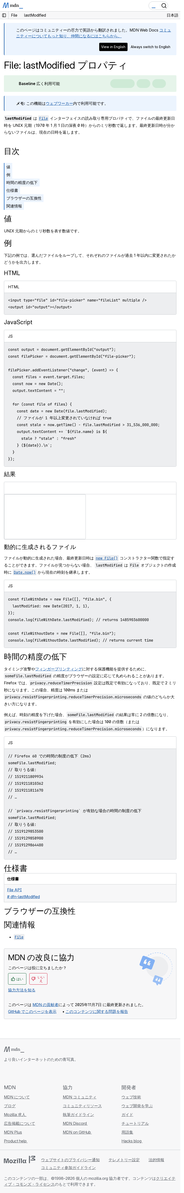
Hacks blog (131, 1141)
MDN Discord (75, 1123)
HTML (12, 273)
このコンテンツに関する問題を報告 (96, 1011)
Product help (16, 1141)
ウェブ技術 (131, 1097)
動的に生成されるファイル (40, 546)
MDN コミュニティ (80, 1097)
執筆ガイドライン (78, 1114)
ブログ (10, 1105)
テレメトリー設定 (124, 1159)
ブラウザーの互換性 (24, 198)
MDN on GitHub (77, 1132)
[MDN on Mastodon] (33, 1073)
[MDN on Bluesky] (16, 1073)
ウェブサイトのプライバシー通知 (70, 1159)
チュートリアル (135, 1123)
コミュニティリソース (82, 1105)
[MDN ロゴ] (14, 1050)
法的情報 (156, 1159)
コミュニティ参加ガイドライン (68, 1167)
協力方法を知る (21, 990)
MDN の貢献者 (45, 1004)
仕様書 (12, 190)
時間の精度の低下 (22, 182)
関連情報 (14, 206)
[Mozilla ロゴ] (19, 1159)
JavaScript (18, 322)
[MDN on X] (24, 1073)
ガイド (127, 1114)
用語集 (127, 1132)
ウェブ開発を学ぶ (137, 1105)
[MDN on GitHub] (7, 1073)
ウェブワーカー (59, 103)
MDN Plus (13, 1132)
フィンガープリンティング (58, 668)
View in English (113, 47)
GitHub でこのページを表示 (32, 1011)
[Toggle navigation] (174, 5)
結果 (10, 474)
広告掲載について (19, 1123)
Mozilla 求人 (15, 1114)
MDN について (17, 1097)
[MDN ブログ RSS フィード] (42, 1073)
